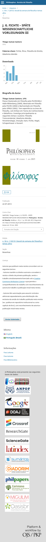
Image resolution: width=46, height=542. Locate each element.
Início (4, 8)
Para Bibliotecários (10, 360)
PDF (7, 192)
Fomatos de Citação (11, 229)
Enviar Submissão (12, 319)
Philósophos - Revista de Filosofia (19, 2)
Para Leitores (8, 352)
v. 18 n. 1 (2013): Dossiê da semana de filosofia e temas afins (22, 11)
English (9, 334)
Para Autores (8, 356)
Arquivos (12, 8)
